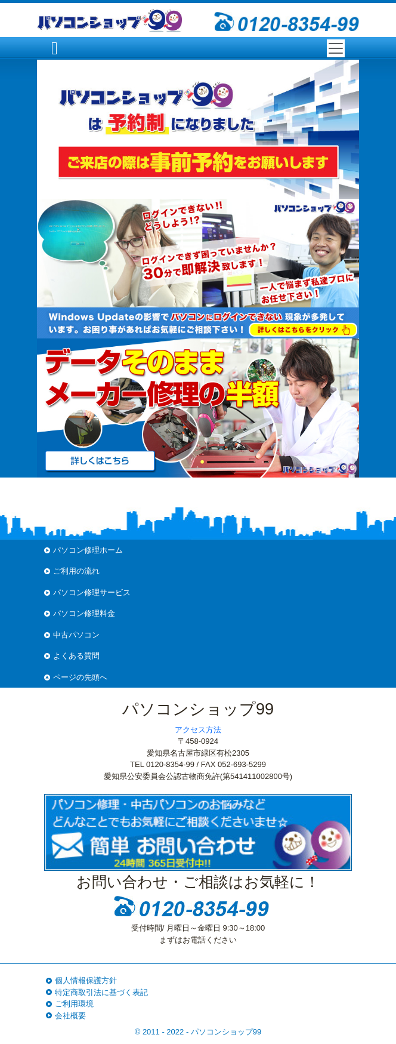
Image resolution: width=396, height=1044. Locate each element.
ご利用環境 (74, 1003)
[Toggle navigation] (336, 48)
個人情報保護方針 (86, 980)
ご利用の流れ (76, 570)
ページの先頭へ (80, 677)
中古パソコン (76, 634)
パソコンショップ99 (226, 1031)
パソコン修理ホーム (88, 550)
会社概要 (70, 1015)
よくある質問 (76, 655)
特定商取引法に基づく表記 (101, 992)
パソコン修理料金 (84, 613)
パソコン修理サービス (92, 592)
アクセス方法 (198, 729)
